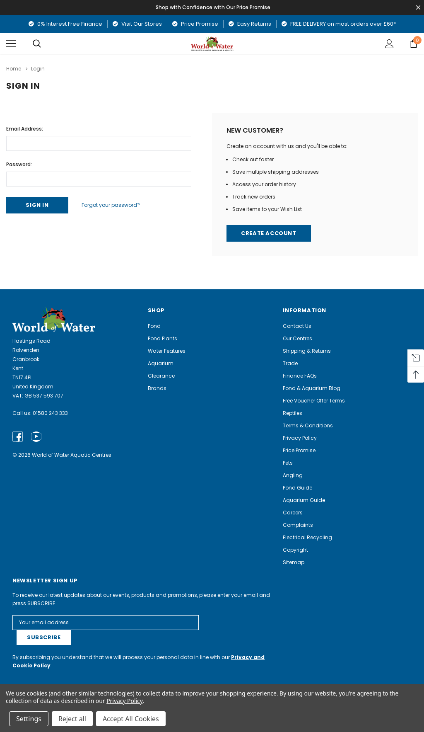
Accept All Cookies (131, 718)
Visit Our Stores (137, 24)
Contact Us (297, 326)
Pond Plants (162, 338)
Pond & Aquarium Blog (311, 388)
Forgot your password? (111, 204)
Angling (293, 475)
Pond (154, 326)
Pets (288, 462)
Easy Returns (250, 24)
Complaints (298, 524)
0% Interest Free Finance (65, 24)
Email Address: (24, 128)
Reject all (72, 718)
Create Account (268, 234)
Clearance (161, 375)
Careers (293, 512)
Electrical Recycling (307, 537)
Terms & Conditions (308, 425)
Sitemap (293, 562)
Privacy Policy (300, 437)
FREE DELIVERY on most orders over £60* (339, 24)
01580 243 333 (50, 413)
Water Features (167, 350)
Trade (290, 363)
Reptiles (292, 413)
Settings (28, 718)
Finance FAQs (300, 375)
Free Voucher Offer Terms (314, 400)
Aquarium (160, 363)
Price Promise (195, 24)
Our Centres (297, 338)
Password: (19, 164)
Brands (157, 388)
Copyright (295, 549)
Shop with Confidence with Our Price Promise (213, 7)
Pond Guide (297, 487)
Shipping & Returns (307, 350)
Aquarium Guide (304, 500)
